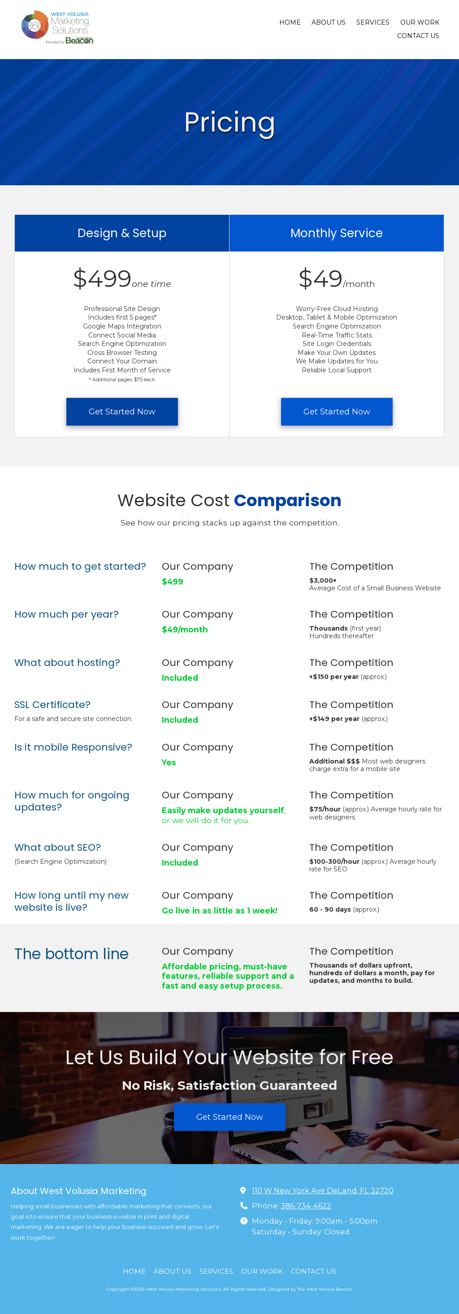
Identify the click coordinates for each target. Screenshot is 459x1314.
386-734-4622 (306, 1205)
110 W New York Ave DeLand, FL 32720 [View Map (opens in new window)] (323, 1190)
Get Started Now (122, 412)
